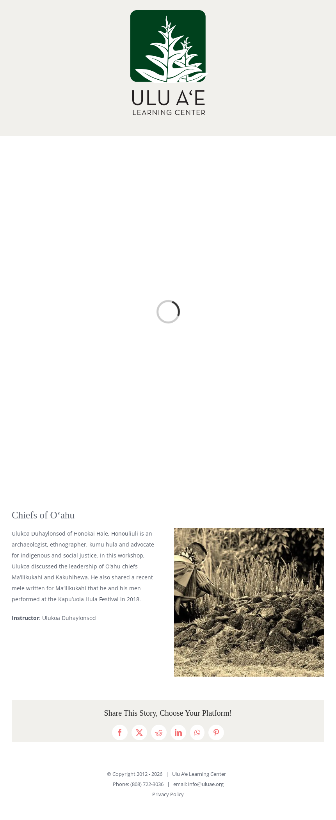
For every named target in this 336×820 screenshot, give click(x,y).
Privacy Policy (168, 794)
